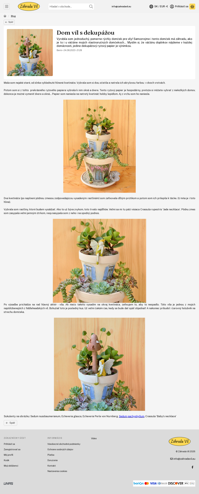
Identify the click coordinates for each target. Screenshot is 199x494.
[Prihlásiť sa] (179, 6)
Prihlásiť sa (9, 444)
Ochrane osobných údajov (60, 449)
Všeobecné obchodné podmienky (63, 444)
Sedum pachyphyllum (131, 416)
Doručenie (52, 460)
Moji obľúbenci (11, 466)
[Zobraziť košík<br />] (192, 6)
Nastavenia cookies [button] (57, 471)
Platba (50, 455)
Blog (13, 16)
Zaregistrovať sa (12, 449)
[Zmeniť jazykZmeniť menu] (158, 6)
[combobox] (71, 6)
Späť (9, 22)
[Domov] (5, 16)
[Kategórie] (7, 6)
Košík (6, 460)
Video (94, 438)
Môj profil (8, 455)
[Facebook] (192, 467)
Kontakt (51, 466)
